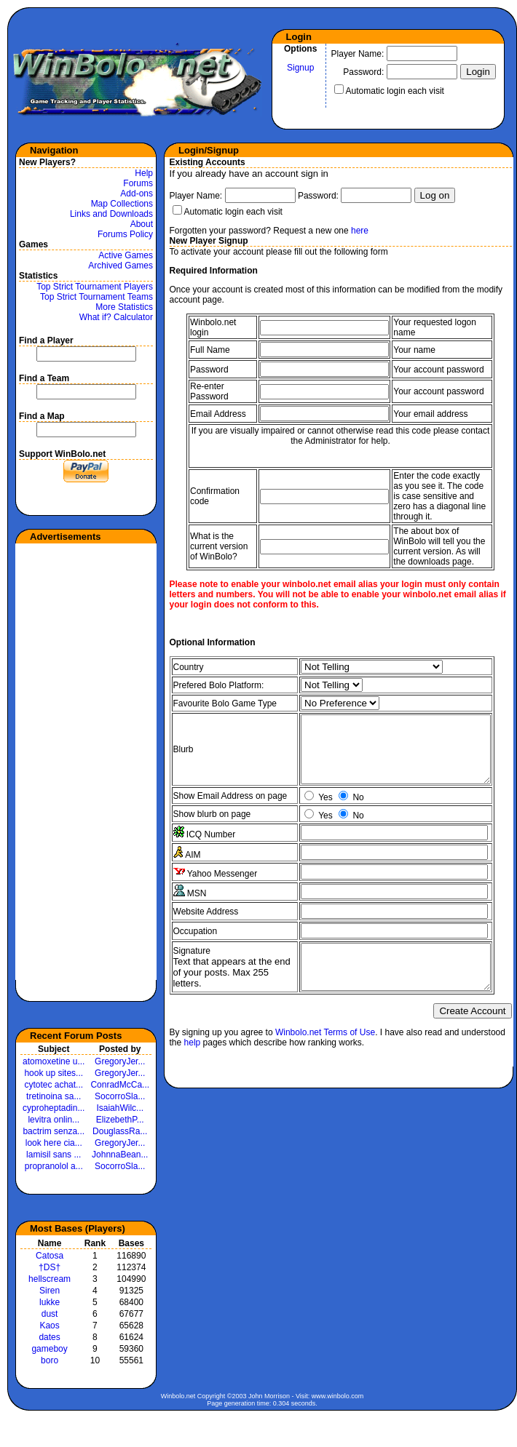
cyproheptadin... (53, 1108)
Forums (138, 183)
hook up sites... (53, 1073)
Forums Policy (125, 234)
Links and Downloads (111, 214)
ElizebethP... (120, 1120)
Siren (49, 1290)
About (141, 224)
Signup (300, 68)
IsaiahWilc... (119, 1108)
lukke (49, 1302)
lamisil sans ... (53, 1154)
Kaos (49, 1325)
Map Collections (122, 204)
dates (49, 1337)
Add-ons (136, 193)
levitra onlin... (53, 1120)
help (192, 1077)
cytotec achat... (53, 1085)
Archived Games (120, 265)
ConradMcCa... (119, 1085)
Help (144, 173)
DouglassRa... (119, 1131)
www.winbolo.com (338, 1396)
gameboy (49, 1349)
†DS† (49, 1267)
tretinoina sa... (53, 1096)
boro (49, 1360)
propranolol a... (54, 1166)
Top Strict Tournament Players (94, 287)
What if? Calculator (116, 317)
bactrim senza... (53, 1131)
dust (50, 1314)
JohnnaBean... (120, 1154)
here (359, 231)
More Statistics (124, 307)
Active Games (125, 255)
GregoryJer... (120, 1061)
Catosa (49, 1256)
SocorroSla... (120, 1096)
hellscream (49, 1279)
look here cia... (53, 1143)
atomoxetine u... (53, 1061)
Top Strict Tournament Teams (96, 297)
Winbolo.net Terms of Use (325, 1067)
